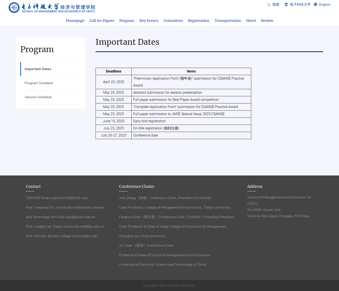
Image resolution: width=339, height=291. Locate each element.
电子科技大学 (298, 4)
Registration (198, 20)
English (324, 4)
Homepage (75, 20)
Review (267, 20)
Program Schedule (39, 83)
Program (126, 20)
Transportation (228, 20)
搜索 (273, 4)
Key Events (148, 20)
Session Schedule (38, 97)
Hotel (251, 20)
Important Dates (38, 69)
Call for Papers (102, 20)
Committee (173, 20)
